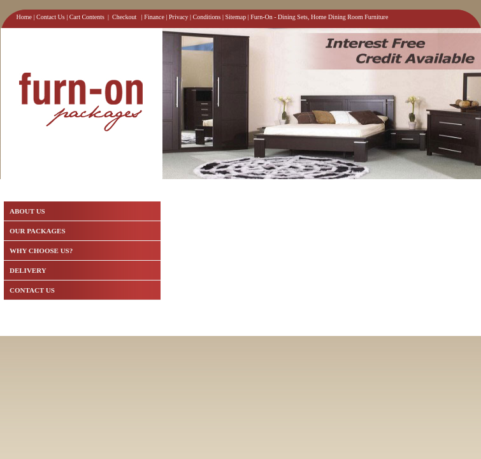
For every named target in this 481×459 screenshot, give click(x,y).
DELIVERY (28, 270)
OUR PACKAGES (38, 231)
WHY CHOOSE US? (41, 250)
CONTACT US (32, 290)
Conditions (207, 16)
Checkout (124, 16)
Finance (154, 16)
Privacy (179, 16)
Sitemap (236, 16)
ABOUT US (27, 211)
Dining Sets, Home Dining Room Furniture (333, 16)
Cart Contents (86, 16)
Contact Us (50, 16)
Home (24, 16)
